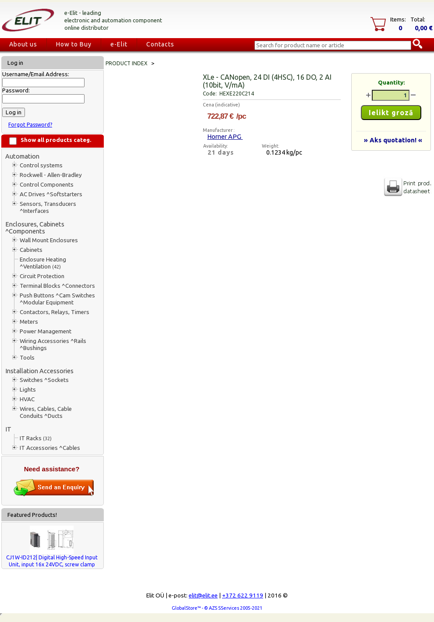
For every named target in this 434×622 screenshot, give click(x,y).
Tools (27, 357)
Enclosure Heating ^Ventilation (43, 263)
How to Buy (74, 44)
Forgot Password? (30, 124)
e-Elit (118, 44)
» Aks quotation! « (393, 140)
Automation (22, 156)
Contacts (160, 44)
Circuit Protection (42, 276)
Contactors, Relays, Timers (54, 312)
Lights (28, 389)
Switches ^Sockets (44, 380)
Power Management (45, 331)
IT (8, 429)
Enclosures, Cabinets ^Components (34, 227)
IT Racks (36, 438)
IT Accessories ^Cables (50, 448)
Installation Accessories (39, 371)
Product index (127, 63)
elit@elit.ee (203, 595)
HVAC (27, 399)
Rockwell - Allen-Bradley (51, 175)
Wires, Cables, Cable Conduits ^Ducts (46, 412)
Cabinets (31, 250)
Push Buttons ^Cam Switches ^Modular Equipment (57, 299)
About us (23, 44)
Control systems (41, 165)
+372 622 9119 (242, 595)
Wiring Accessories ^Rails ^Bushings (53, 344)
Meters (29, 321)
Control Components (47, 184)
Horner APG (225, 136)
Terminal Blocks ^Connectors (57, 286)
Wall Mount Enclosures (49, 240)
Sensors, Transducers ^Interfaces (48, 207)
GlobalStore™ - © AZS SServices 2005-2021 (217, 608)
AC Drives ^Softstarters (51, 194)
